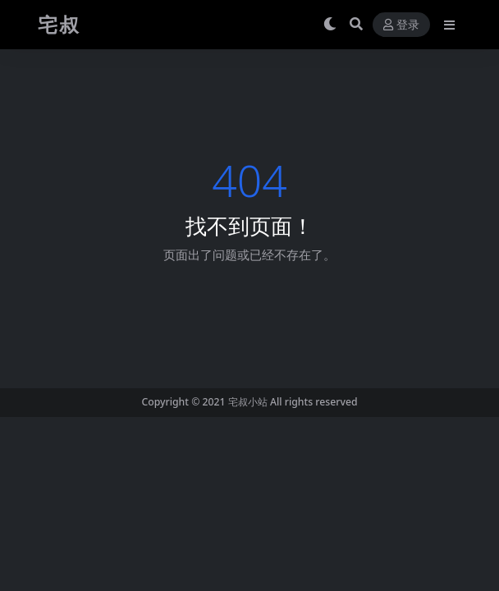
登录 (401, 25)
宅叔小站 (248, 402)
